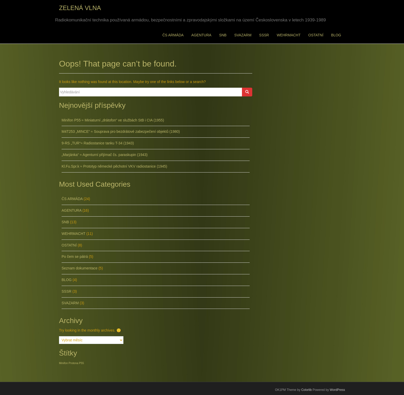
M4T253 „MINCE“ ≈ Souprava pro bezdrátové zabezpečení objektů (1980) (121, 131)
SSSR (264, 35)
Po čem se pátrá (75, 256)
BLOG (336, 35)
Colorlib (306, 390)
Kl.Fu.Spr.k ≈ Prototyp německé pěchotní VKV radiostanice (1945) (114, 166)
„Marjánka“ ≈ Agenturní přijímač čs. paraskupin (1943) (105, 155)
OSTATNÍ (316, 35)
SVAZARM (242, 35)
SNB (222, 35)
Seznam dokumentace (79, 268)
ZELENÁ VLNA (80, 7)
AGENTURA (201, 35)
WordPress (337, 390)
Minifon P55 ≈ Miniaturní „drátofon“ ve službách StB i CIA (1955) (113, 120)
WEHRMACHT (289, 35)
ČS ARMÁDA (172, 35)
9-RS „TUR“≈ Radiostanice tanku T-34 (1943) (98, 143)
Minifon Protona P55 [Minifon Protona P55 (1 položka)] (71, 363)
